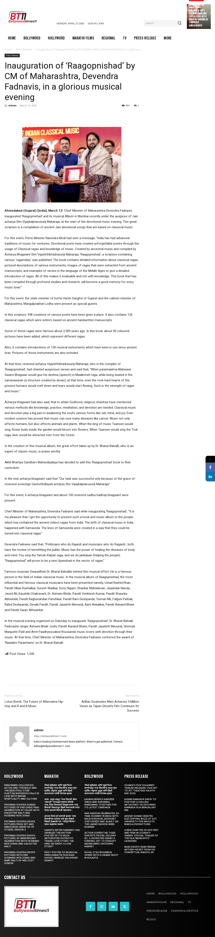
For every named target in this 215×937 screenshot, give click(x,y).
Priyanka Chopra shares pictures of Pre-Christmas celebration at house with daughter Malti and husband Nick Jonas (21, 810)
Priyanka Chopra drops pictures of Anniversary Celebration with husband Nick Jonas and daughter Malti (21, 841)
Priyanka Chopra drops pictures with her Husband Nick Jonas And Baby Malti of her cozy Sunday (19, 858)
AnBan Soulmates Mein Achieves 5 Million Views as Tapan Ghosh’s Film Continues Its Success (109, 706)
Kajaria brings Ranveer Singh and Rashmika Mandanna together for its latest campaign (100, 803)
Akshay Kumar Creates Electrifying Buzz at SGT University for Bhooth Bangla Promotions (140, 820)
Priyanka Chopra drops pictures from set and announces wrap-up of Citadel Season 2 (19, 825)
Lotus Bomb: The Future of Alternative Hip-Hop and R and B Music (34, 704)
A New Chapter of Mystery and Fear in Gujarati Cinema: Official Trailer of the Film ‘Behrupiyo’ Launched (141, 835)
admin (12, 105)
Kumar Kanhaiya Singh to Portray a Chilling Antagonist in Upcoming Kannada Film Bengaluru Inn (140, 805)
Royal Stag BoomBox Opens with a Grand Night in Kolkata (101, 855)
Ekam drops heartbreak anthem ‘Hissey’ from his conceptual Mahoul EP (140, 850)
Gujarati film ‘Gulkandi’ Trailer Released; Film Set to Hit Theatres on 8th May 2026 (140, 789)
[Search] (180, 23)
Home (8, 49)
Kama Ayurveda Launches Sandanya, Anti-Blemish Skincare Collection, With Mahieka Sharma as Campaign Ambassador (198, 15)
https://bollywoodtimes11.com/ (50, 736)
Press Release (24, 49)
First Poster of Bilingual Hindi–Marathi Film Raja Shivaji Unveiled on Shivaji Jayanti (61, 856)
